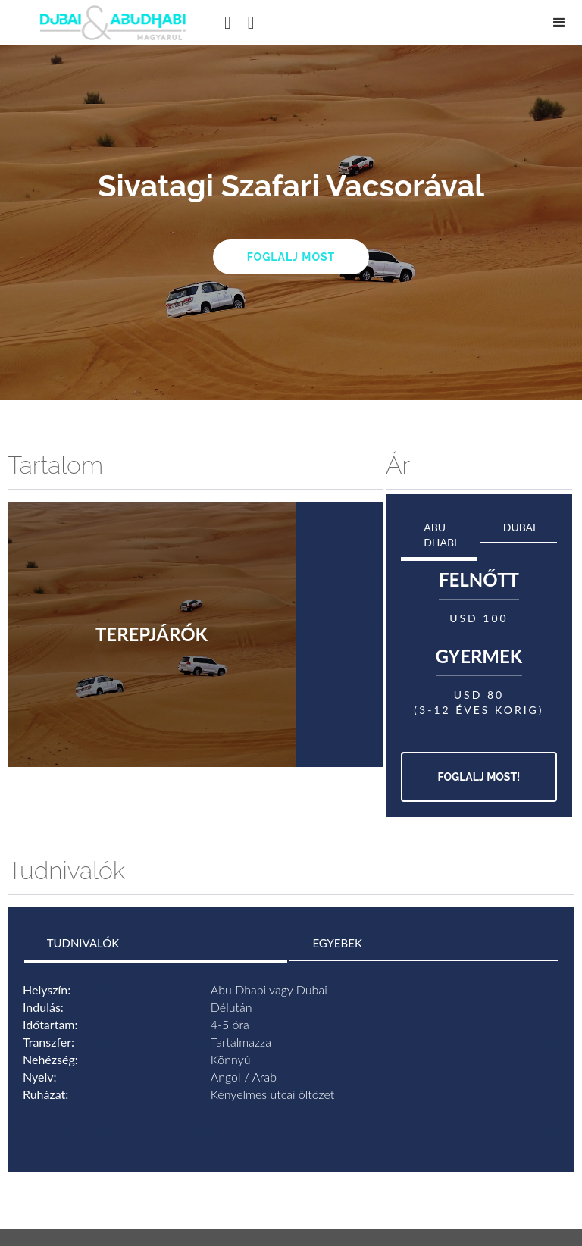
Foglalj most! (479, 777)
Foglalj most (291, 257)
